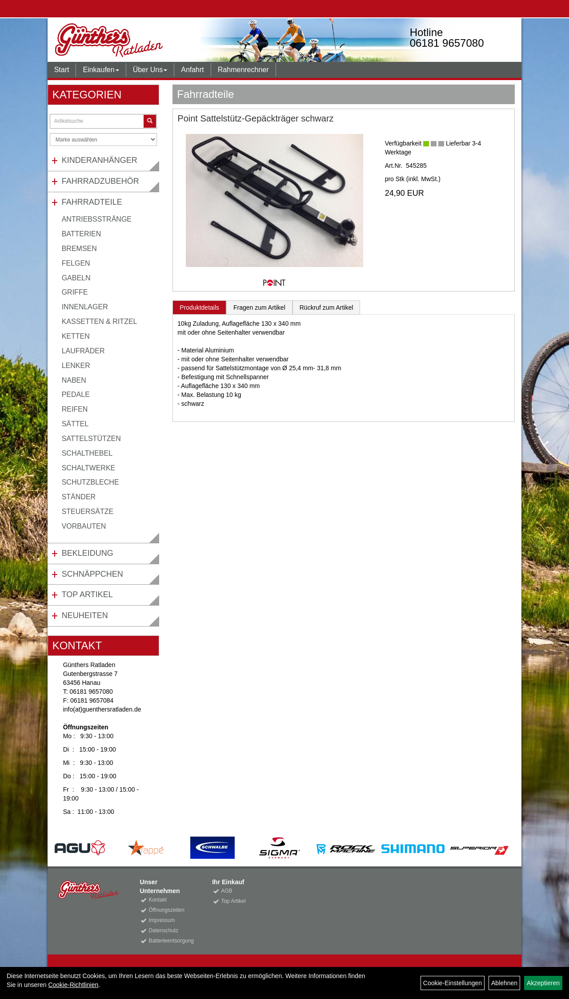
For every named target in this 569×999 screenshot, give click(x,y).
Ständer (79, 497)
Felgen (76, 263)
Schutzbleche (90, 482)
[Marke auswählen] (103, 139)
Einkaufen (101, 69)
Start (61, 69)
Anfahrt (192, 69)
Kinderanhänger (99, 160)
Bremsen (79, 248)
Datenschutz (163, 930)
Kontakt (157, 900)
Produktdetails (199, 307)
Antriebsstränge (97, 219)
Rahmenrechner (243, 69)
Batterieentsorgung (170, 941)
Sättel (75, 424)
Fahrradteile (92, 202)
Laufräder (83, 351)
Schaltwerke (89, 468)
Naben (74, 380)
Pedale (76, 394)
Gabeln (76, 278)
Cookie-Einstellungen (452, 983)
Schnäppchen (92, 574)
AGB (226, 891)
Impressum (161, 920)
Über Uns (150, 69)
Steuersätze (87, 511)
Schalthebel (87, 453)
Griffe (75, 292)
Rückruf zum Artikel (326, 307)
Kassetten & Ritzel (99, 321)
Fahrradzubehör (100, 181)
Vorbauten (84, 526)
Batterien (81, 234)
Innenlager (85, 307)
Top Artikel (87, 594)
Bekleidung (87, 553)
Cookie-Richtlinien (73, 984)
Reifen (75, 409)
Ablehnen (504, 983)
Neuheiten (85, 615)
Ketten (76, 336)
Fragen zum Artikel (259, 307)
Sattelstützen (91, 438)
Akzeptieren (543, 983)
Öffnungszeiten (166, 910)
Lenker (76, 365)
